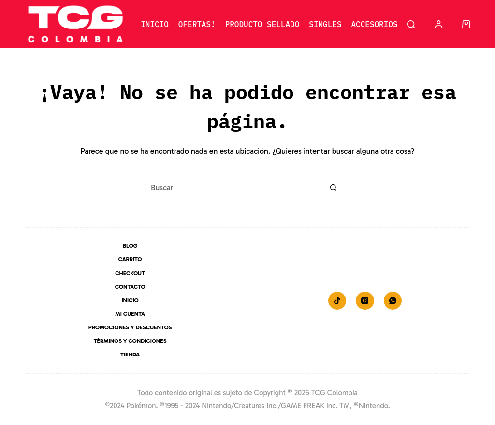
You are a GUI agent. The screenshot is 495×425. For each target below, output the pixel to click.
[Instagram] (365, 301)
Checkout (130, 273)
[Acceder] (439, 24)
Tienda (130, 354)
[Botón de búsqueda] (333, 187)
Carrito (130, 259)
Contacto (130, 286)
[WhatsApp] (393, 301)
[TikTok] (337, 301)
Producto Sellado (262, 24)
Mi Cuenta (130, 314)
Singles (325, 24)
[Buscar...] (236, 187)
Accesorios (374, 24)
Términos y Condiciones (130, 341)
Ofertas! (197, 24)
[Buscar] (411, 24)
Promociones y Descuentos (130, 327)
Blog (130, 245)
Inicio (155, 24)
